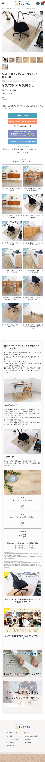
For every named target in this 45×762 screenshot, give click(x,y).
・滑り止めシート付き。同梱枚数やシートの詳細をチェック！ (22, 149)
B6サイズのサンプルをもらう (23, 121)
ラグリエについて (12, 733)
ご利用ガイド (27, 742)
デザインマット (9, 8)
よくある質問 (10, 742)
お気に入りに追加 (22, 152)
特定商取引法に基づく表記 (31, 736)
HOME (2, 8)
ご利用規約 (27, 739)
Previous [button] (5, 31)
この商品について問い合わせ (23, 141)
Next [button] (40, 31)
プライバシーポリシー (13, 739)
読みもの (26, 733)
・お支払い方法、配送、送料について (22, 146)
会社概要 (9, 736)
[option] (22, 31)
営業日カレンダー (12, 746)
